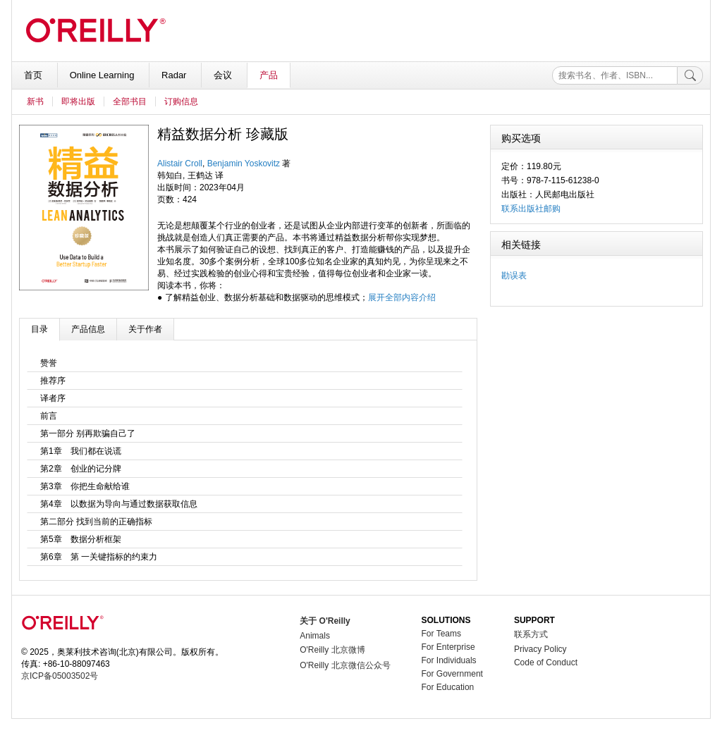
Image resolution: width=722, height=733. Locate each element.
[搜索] (690, 75)
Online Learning (103, 75)
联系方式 (531, 634)
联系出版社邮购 (531, 209)
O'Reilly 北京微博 (332, 650)
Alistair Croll (179, 163)
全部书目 (130, 101)
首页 (34, 75)
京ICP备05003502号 (59, 676)
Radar (175, 75)
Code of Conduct (545, 662)
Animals (315, 636)
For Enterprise (448, 647)
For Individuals (449, 660)
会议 (224, 75)
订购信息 (181, 101)
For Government (452, 674)
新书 (35, 101)
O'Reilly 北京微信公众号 (345, 665)
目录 (39, 329)
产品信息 (88, 329)
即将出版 (78, 101)
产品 (268, 75)
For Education (448, 687)
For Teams (441, 634)
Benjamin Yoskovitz (243, 163)
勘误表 (514, 276)
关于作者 (145, 329)
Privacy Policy (540, 649)
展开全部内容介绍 (402, 297)
